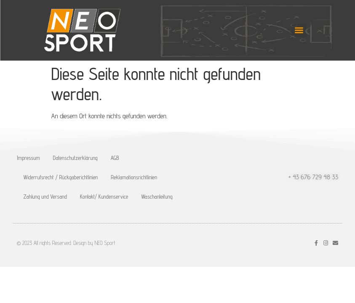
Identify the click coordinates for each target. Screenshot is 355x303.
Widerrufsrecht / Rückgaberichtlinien (61, 177)
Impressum (28, 157)
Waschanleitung (156, 196)
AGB (115, 157)
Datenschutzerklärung (75, 157)
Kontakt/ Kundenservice (104, 196)
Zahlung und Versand (45, 196)
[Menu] (299, 30)
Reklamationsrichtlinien (134, 177)
